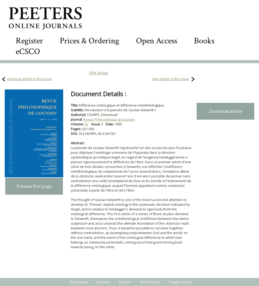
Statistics (103, 281)
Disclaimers (78, 281)
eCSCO (28, 51)
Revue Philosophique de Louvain (109, 119)
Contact (125, 281)
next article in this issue (170, 78)
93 (86, 124)
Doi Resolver (150, 281)
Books (204, 40)
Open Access (156, 40)
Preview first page (34, 186)
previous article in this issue (29, 78)
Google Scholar (180, 281)
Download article (225, 111)
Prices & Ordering (89, 40)
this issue (98, 73)
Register (29, 40)
